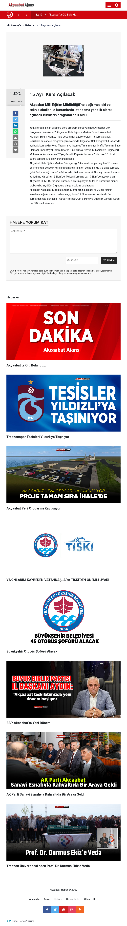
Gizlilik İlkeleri (73, 899)
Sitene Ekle (90, 899)
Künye (47, 899)
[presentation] (18, 15)
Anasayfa (34, 899)
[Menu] (109, 5)
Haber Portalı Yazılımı (23, 921)
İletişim (58, 899)
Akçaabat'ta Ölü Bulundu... (63, 14)
